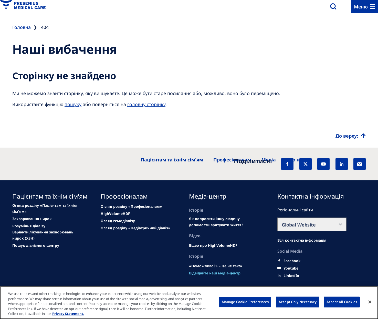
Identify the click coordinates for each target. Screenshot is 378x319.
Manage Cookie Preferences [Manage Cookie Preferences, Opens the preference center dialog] (245, 302)
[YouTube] (323, 164)
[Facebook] (287, 164)
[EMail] (359, 164)
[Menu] (364, 6)
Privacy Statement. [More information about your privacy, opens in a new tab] (68, 313)
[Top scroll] (350, 135)
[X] (305, 164)
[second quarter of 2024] (28, 226)
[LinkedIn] (341, 164)
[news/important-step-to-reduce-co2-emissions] (47, 208)
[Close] (369, 302)
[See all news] (47, 235)
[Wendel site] (32, 219)
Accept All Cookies (342, 302)
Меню (361, 7)
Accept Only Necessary (298, 302)
